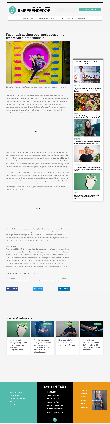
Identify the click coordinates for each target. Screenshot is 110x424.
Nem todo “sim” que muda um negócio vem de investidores (66, 342)
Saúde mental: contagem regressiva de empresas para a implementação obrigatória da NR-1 (18, 345)
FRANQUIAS (62, 18)
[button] (12, 289)
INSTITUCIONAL (82, 18)
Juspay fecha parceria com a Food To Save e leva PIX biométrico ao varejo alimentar (91, 345)
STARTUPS (71, 18)
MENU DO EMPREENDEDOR (47, 18)
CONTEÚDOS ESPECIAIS (30, 18)
